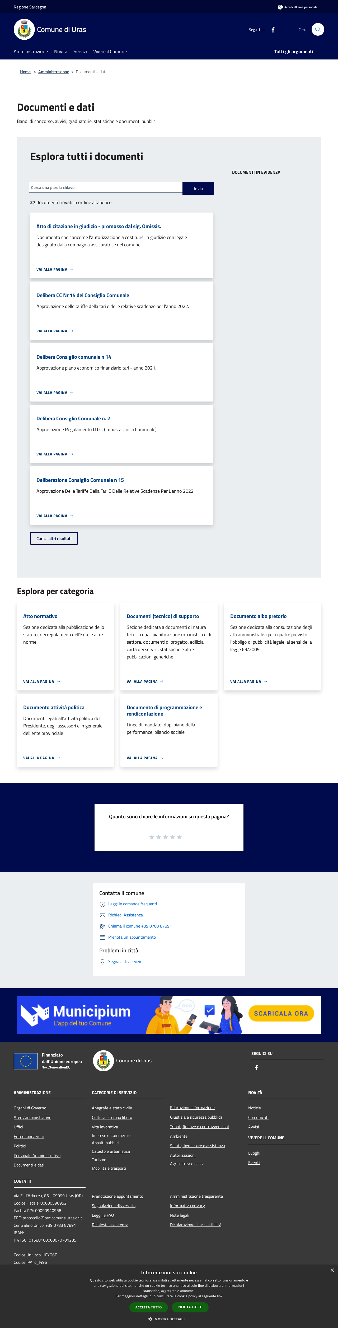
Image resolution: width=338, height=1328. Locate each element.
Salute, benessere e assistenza (197, 1145)
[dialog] (169, 1296)
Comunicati (258, 1117)
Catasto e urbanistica (111, 1151)
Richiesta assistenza (110, 1224)
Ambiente (178, 1136)
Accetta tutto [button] (148, 1307)
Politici (20, 1146)
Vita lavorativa (105, 1127)
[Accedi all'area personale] (297, 7)
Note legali (179, 1215)
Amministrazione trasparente (196, 1196)
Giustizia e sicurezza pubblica (196, 1117)
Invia (198, 188)
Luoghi (254, 1153)
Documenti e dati (29, 1165)
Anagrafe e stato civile (112, 1108)
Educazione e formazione (192, 1107)
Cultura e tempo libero (112, 1117)
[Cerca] (318, 29)
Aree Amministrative (32, 1117)
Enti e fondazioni (29, 1136)
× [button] (332, 1270)
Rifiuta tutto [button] (190, 1307)
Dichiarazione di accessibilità (195, 1224)
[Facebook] (271, 29)
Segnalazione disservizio (113, 1205)
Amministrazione (53, 71)
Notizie (254, 1108)
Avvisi (253, 1127)
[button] (169, 1319)
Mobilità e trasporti (109, 1168)
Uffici (18, 1127)
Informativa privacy (187, 1205)
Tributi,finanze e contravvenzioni (199, 1126)
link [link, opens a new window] (220, 1296)
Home (25, 71)
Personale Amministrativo (37, 1155)
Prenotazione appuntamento (117, 1196)
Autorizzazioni (183, 1155)
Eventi (254, 1162)
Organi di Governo (30, 1108)
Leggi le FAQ (103, 1215)
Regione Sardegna (30, 7)
